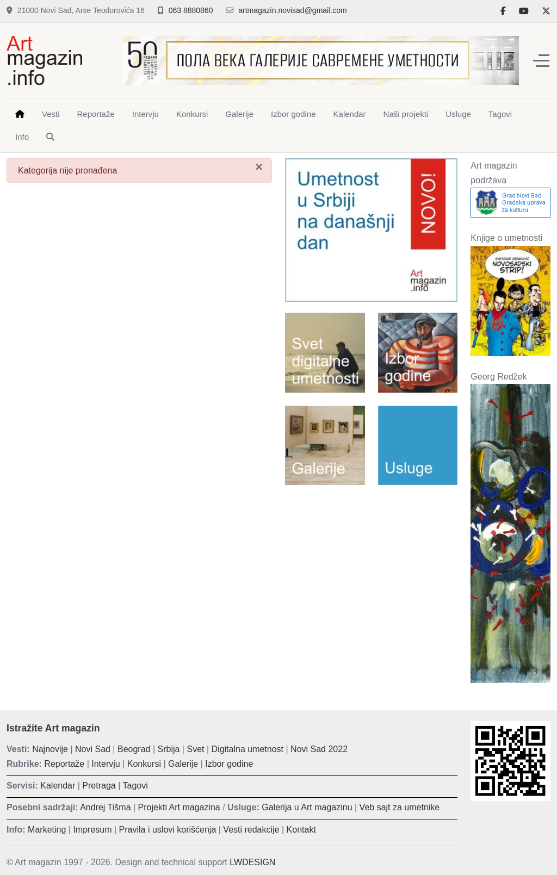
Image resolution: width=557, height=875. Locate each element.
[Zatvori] (258, 167)
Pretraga (98, 785)
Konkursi (144, 763)
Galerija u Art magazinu (307, 807)
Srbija (169, 749)
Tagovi (135, 785)
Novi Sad (92, 749)
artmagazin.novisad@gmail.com (292, 10)
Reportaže (64, 763)
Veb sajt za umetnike (400, 807)
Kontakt (301, 829)
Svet (195, 749)
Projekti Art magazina (179, 807)
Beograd (134, 749)
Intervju (105, 763)
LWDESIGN (252, 862)
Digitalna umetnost (248, 749)
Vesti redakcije (251, 829)
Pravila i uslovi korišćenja (167, 829)
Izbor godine (229, 763)
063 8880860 (191, 10)
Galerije (183, 763)
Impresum (92, 829)
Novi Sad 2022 (319, 749)
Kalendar (57, 785)
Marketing (47, 829)
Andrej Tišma (105, 807)
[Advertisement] (371, 564)
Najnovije (50, 749)
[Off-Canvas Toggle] (541, 60)
